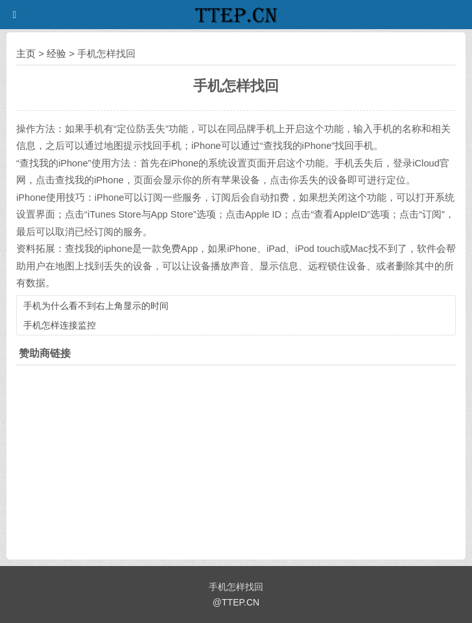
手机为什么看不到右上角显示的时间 (96, 305)
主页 (26, 53)
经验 (56, 53)
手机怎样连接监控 (59, 325)
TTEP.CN (240, 602)
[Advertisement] (236, 459)
